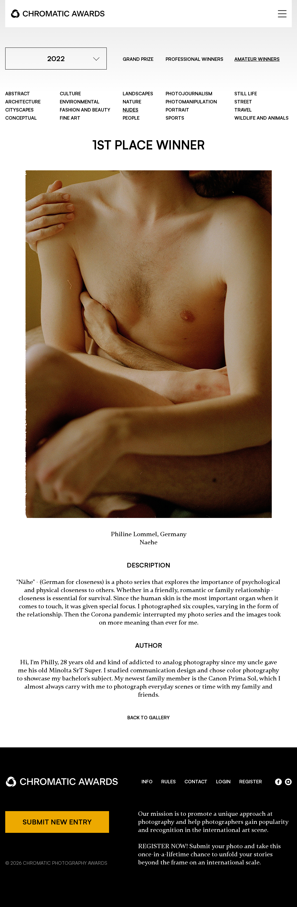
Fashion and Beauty (85, 110)
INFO (147, 781)
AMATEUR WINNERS (257, 59)
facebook (278, 781)
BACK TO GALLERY (148, 717)
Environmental (79, 102)
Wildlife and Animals (261, 118)
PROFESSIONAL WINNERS (194, 59)
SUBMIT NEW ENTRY (57, 821)
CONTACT (195, 781)
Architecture (23, 102)
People (131, 118)
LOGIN (223, 781)
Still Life (245, 93)
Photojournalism (189, 93)
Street (243, 102)
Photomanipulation (191, 102)
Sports (175, 118)
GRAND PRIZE (138, 59)
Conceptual (21, 118)
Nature (132, 102)
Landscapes (138, 93)
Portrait (177, 110)
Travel (243, 110)
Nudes (130, 110)
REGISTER (250, 781)
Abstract (17, 93)
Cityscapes (19, 110)
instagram (288, 781)
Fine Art (70, 118)
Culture (70, 93)
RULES (168, 781)
